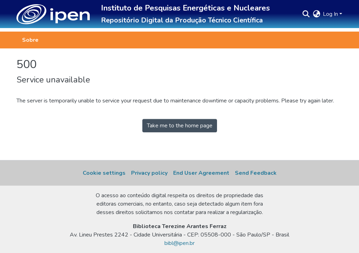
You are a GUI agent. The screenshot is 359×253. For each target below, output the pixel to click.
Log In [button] (331, 14)
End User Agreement (201, 173)
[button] (53, 14)
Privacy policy (149, 173)
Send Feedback (256, 173)
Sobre (30, 40)
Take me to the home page (179, 125)
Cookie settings (104, 173)
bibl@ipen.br (179, 243)
